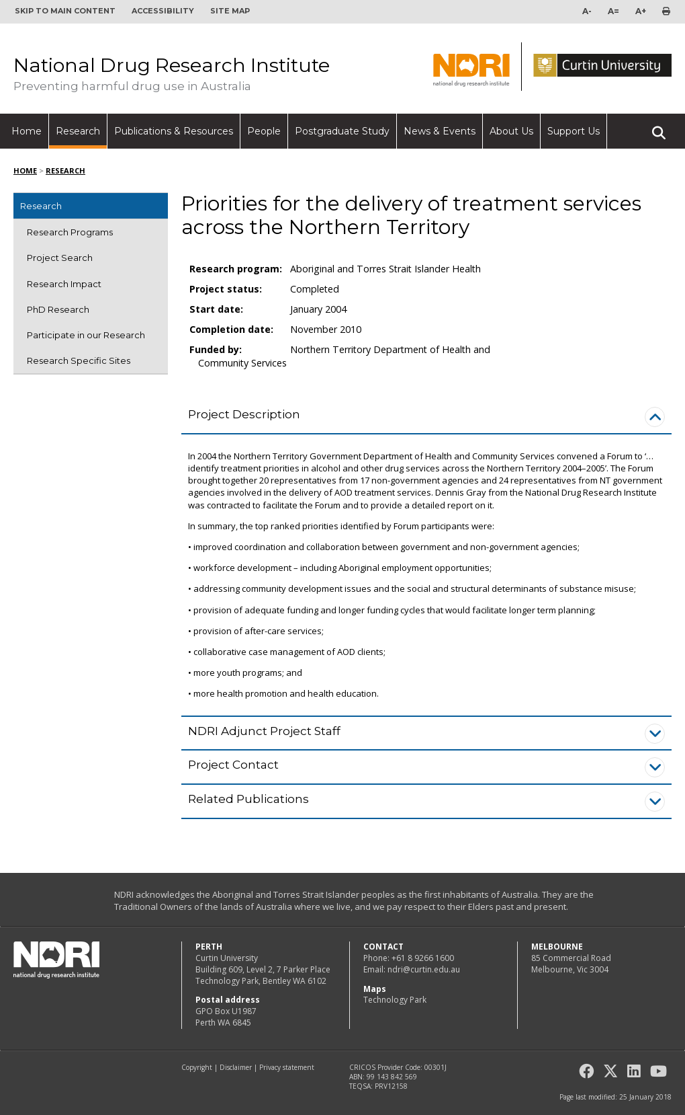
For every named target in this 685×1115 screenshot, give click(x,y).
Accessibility (163, 10)
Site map (230, 10)
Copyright (196, 1067)
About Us (511, 131)
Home (26, 131)
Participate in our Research (86, 335)
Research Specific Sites (78, 360)
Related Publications (248, 799)
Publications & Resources (173, 131)
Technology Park (394, 999)
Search (658, 127)
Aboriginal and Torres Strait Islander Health (385, 268)
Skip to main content (65, 10)
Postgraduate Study (342, 131)
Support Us (573, 131)
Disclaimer (236, 1067)
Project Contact (233, 764)
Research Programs (70, 232)
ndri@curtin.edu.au (423, 969)
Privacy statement (286, 1067)
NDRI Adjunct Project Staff (264, 731)
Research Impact (64, 283)
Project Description (244, 414)
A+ (640, 11)
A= (613, 11)
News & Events (439, 131)
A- (587, 11)
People (264, 131)
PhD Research (58, 309)
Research (78, 131)
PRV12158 (391, 1086)
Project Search (60, 257)
